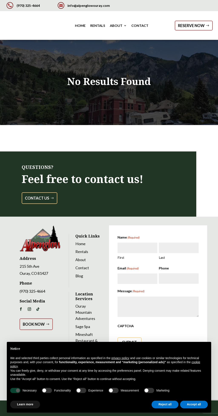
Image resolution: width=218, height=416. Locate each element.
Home (80, 25)
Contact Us (37, 198)
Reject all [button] (164, 404)
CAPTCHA (126, 326)
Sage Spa (82, 326)
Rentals (97, 25)
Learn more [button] (25, 404)
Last (162, 257)
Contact (139, 25)
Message (131, 291)
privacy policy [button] (120, 358)
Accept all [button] (194, 404)
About (116, 25)
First (121, 257)
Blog (79, 275)
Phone (164, 268)
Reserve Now (191, 25)
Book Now (34, 324)
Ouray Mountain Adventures (85, 312)
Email (128, 268)
